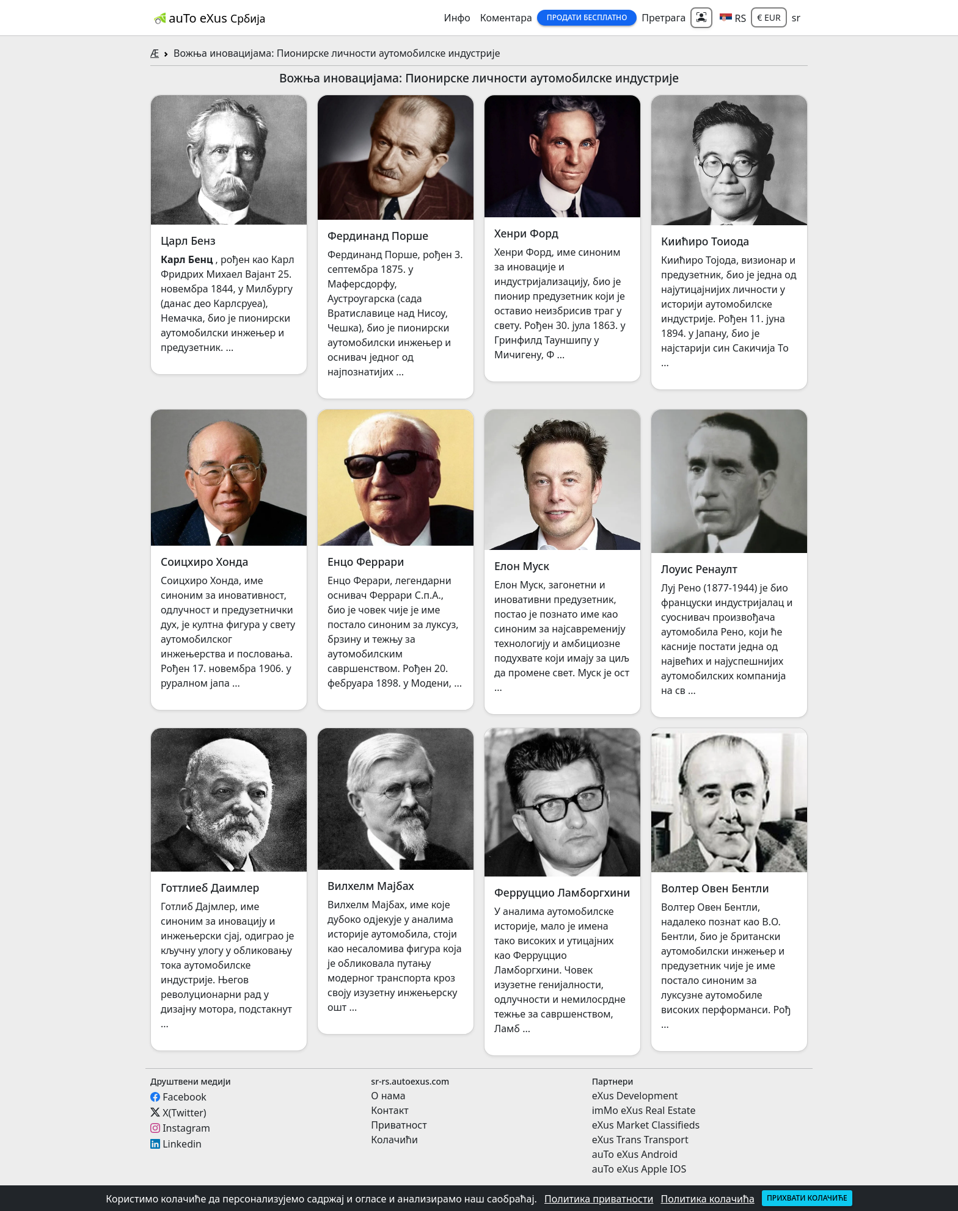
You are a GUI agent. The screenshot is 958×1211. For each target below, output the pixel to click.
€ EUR (768, 17)
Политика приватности (598, 1199)
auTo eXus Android (635, 1154)
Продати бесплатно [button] (587, 17)
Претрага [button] (664, 17)
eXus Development (635, 1095)
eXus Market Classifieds (646, 1125)
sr (796, 17)
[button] (733, 18)
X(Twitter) (184, 1112)
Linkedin (182, 1144)
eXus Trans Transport (640, 1139)
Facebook (185, 1097)
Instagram (186, 1128)
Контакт (389, 1110)
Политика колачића (708, 1199)
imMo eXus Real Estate (644, 1110)
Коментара (506, 17)
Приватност (398, 1125)
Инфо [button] (457, 17)
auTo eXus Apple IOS (639, 1169)
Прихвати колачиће (807, 1198)
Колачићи (394, 1139)
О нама (388, 1095)
